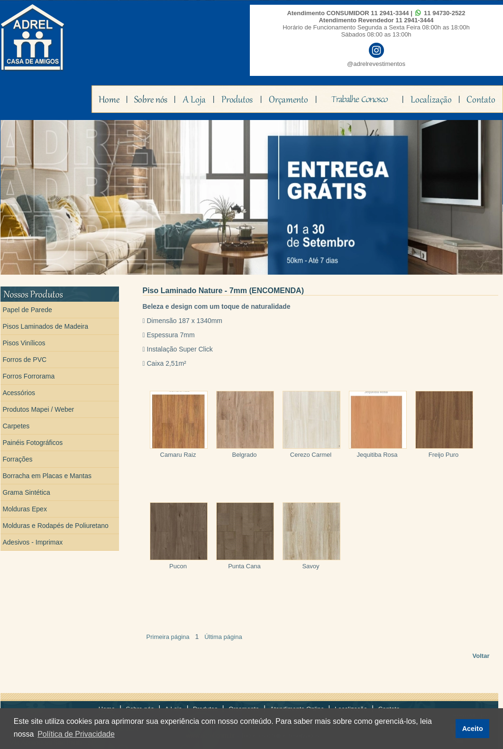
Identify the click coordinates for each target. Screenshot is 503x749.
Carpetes (16, 426)
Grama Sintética (26, 492)
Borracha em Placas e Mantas (47, 476)
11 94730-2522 (444, 13)
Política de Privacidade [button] (76, 734)
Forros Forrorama (29, 376)
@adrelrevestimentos (376, 63)
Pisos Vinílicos (24, 343)
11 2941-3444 (414, 20)
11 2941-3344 (390, 13)
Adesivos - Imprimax (33, 542)
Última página (223, 636)
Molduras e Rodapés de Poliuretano (56, 525)
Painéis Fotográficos (33, 442)
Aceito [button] (472, 728)
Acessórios (19, 393)
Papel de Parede (27, 310)
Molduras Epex (25, 509)
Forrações (18, 459)
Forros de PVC (25, 359)
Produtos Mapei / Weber (38, 409)
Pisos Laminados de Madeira (46, 326)
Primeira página (168, 636)
